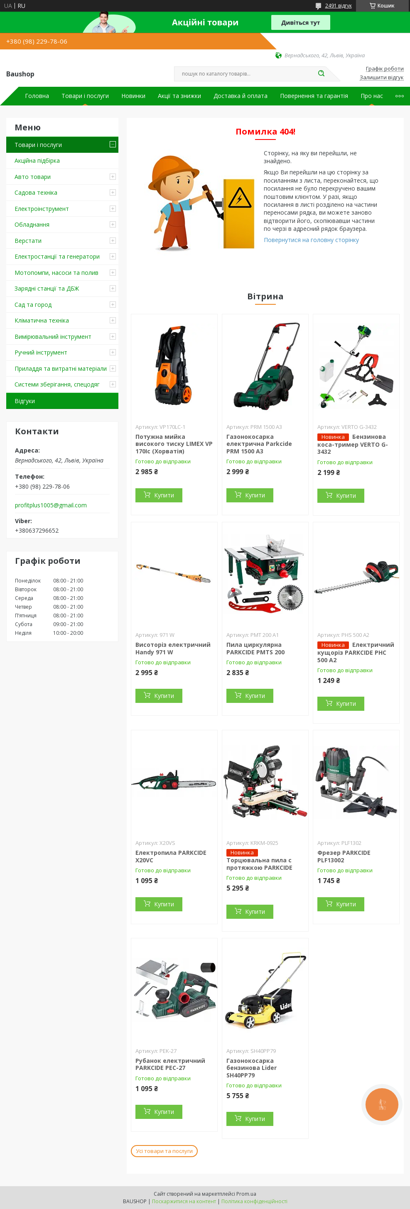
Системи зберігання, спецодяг (57, 384)
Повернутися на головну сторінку (311, 240)
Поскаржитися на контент (184, 1201)
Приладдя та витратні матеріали (61, 368)
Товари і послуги (85, 96)
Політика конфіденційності (254, 1201)
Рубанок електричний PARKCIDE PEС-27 (170, 1064)
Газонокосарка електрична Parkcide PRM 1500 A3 (259, 444)
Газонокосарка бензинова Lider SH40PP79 (251, 1068)
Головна (37, 96)
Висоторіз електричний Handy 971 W (173, 648)
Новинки (133, 96)
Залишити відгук (382, 78)
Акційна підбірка (37, 160)
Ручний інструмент (41, 352)
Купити (164, 495)
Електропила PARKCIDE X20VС (170, 856)
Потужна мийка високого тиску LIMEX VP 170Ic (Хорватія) (174, 444)
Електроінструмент (42, 209)
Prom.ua (246, 1193)
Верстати (28, 241)
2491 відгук (338, 5)
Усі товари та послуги (164, 1151)
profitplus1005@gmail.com (51, 505)
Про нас (372, 96)
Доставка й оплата (241, 96)
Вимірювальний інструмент (53, 336)
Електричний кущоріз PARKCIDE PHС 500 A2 (355, 652)
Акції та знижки (179, 96)
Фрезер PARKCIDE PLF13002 (344, 856)
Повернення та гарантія (314, 96)
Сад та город (33, 304)
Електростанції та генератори (57, 256)
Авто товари (33, 177)
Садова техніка (36, 192)
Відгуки (25, 401)
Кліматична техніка (42, 320)
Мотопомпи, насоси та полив (56, 273)
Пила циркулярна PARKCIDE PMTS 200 (255, 648)
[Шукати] (321, 73)
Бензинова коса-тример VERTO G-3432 (352, 444)
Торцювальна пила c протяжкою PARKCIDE (259, 863)
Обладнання (32, 224)
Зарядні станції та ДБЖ (47, 288)
